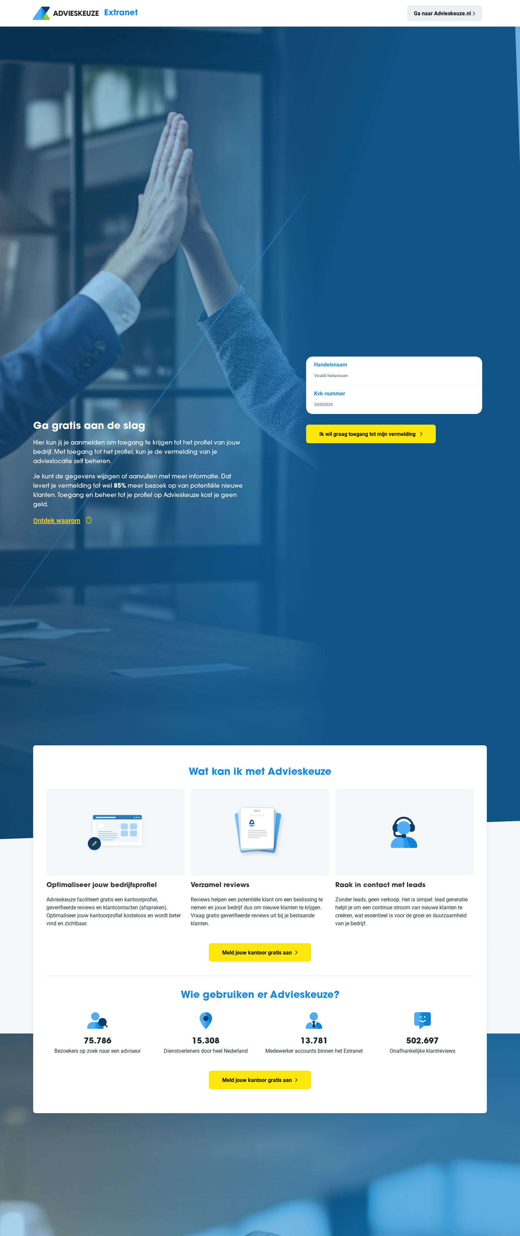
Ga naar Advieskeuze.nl (442, 13)
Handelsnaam (330, 364)
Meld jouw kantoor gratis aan (260, 952)
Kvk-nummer (329, 393)
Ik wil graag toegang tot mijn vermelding (367, 433)
